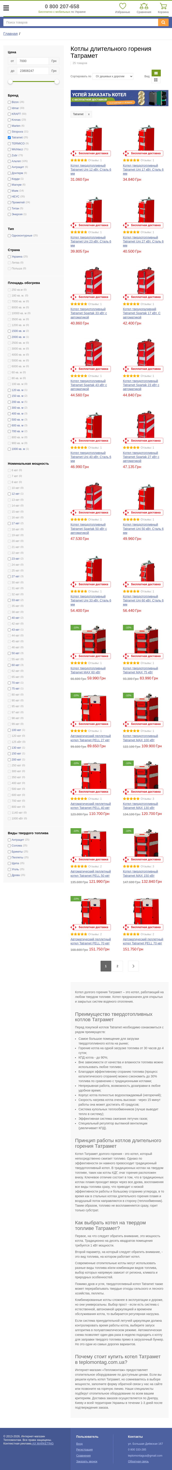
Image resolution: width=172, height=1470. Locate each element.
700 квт (16, 800)
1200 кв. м (18, 325)
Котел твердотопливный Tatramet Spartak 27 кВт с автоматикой (141, 457)
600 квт (16, 795)
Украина (17, 256)
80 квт (15, 694)
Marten (16, 125)
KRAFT (16, 114)
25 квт (15, 570)
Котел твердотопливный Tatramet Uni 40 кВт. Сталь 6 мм (91, 457)
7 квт (15, 476)
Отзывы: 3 (147, 798)
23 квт (15, 558)
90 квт (15, 700)
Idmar (15, 108)
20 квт (15, 541)
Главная (10, 34)
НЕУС (15, 196)
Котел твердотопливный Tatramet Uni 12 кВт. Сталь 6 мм (91, 169)
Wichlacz (17, 149)
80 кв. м (17, 378)
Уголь (15, 869)
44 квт (15, 635)
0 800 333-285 (137, 1449)
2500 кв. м (18, 342)
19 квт (15, 535)
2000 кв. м (18, 337)
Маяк (15, 190)
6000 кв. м (18, 366)
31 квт (15, 588)
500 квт (16, 789)
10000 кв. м (19, 313)
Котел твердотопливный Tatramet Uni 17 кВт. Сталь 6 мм (143, 169)
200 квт (16, 759)
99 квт (15, 724)
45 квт (15, 641)
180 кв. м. (18, 295)
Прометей (18, 202)
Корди (15, 179)
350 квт (16, 777)
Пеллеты (17, 857)
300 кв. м (17, 407)
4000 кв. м (18, 354)
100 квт (16, 730)
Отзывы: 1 (95, 160)
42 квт (15, 623)
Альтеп (16, 161)
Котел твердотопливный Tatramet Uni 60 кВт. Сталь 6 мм (143, 600)
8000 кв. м (18, 307)
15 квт (15, 511)
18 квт (15, 529)
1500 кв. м (18, 331)
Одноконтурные (22, 235)
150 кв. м (17, 396)
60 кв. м (17, 372)
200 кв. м (17, 402)
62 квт (15, 671)
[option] (119, 98)
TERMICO (18, 143)
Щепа (15, 863)
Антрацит (18, 167)
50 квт (15, 653)
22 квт (15, 552)
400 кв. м (17, 413)
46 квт (15, 647)
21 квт (15, 547)
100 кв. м (17, 384)
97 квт (15, 712)
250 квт (16, 765)
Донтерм (17, 173)
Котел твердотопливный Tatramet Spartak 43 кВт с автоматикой (89, 385)
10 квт (15, 488)
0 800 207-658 (62, 6)
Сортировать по (81, 76)
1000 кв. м (18, 449)
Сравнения (83, 1455)
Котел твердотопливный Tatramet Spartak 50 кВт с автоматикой (89, 528)
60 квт (15, 665)
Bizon (15, 102)
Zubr (14, 155)
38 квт (15, 612)
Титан (15, 208)
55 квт (15, 659)
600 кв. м (17, 425)
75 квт (15, 688)
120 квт (16, 735)
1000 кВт (17, 818)
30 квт (15, 582)
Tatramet (17, 137)
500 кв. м (17, 419)
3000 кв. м (18, 348)
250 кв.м (17, 289)
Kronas (16, 119)
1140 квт (17, 812)
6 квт (15, 470)
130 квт (16, 747)
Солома (17, 845)
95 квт (15, 706)
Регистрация (84, 1449)
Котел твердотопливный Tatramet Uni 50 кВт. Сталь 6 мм (143, 528)
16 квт (15, 517)
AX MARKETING (43, 1443)
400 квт (16, 783)
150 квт (16, 753)
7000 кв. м (18, 301)
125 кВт (17, 742)
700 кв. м (17, 431)
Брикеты (17, 851)
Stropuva (17, 131)
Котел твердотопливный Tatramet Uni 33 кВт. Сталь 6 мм (91, 600)
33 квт (15, 600)
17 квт (15, 523)
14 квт (15, 505)
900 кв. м (17, 443)
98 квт (15, 718)
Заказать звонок (86, 1461)
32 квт (15, 594)
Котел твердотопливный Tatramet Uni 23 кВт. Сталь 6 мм (91, 241)
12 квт (15, 493)
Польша (17, 268)
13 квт (15, 499)
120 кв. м (17, 390)
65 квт (15, 677)
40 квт (15, 617)
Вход (79, 1443)
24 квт (15, 564)
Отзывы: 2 (95, 866)
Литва (15, 262)
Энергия (17, 214)
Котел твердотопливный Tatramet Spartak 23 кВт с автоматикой (141, 385)
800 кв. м (17, 437)
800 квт (16, 806)
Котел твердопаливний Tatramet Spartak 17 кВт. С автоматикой (142, 313)
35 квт (15, 606)
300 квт (16, 771)
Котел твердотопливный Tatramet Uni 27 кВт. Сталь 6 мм (143, 241)
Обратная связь (138, 1461)
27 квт (15, 576)
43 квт (15, 629)
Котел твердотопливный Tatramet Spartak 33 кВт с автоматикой (89, 313)
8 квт (15, 482)
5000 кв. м (18, 360)
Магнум (17, 184)
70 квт (15, 682)
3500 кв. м (18, 319)
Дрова (16, 875)
